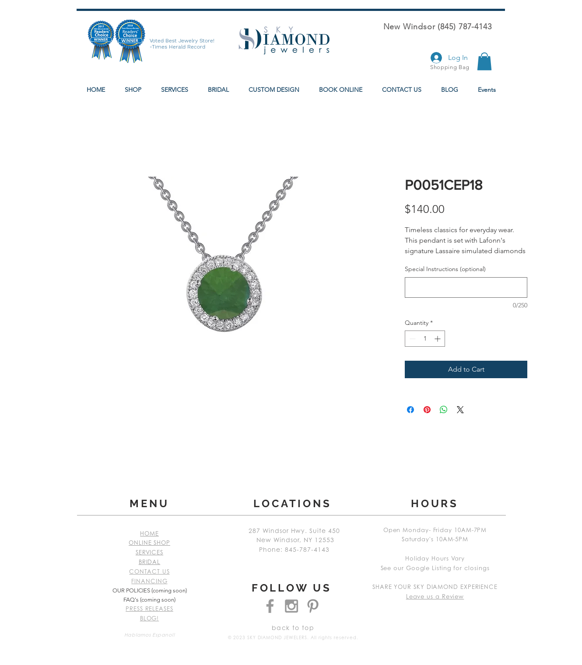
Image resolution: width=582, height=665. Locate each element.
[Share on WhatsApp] (443, 409)
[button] (484, 61)
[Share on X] (460, 409)
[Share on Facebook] (410, 409)
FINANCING (149, 582)
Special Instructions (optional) (445, 269)
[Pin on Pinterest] (427, 409)
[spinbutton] (425, 338)
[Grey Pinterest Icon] (313, 606)
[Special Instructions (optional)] (466, 287)
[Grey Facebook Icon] (270, 606)
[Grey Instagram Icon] (291, 606)
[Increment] (438, 338)
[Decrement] (411, 338)
